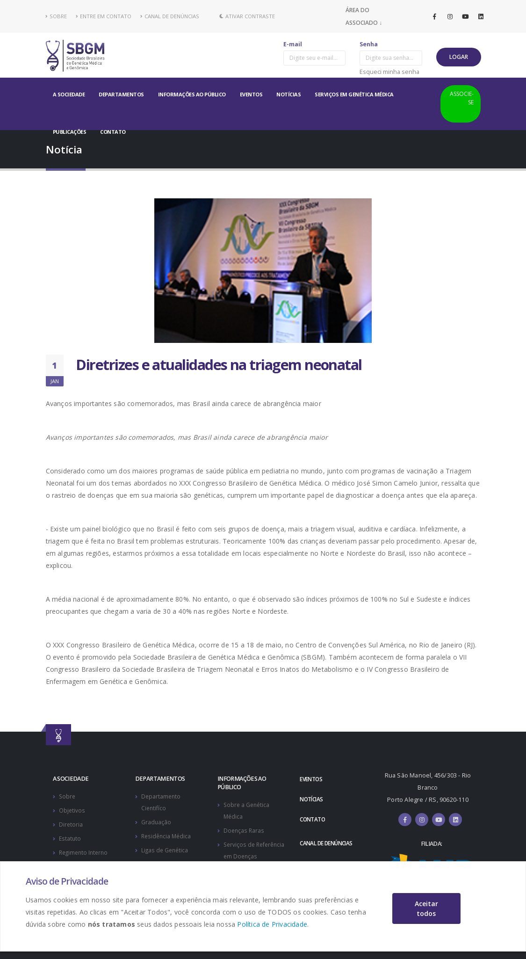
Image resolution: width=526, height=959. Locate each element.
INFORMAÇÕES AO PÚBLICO (192, 94)
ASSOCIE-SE (462, 98)
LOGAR (458, 57)
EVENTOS (251, 94)
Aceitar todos (426, 908)
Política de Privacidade (272, 924)
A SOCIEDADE (69, 94)
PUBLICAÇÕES (69, 131)
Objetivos (72, 810)
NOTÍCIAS (288, 94)
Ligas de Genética (165, 848)
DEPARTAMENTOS (121, 94)
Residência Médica (167, 834)
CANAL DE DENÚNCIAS (169, 16)
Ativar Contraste (247, 16)
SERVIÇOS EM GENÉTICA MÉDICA (354, 94)
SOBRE (56, 16)
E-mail (292, 44)
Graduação (156, 821)
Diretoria (71, 823)
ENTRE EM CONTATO (103, 16)
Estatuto (70, 837)
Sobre (67, 796)
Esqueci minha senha (389, 71)
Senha (369, 44)
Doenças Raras (244, 829)
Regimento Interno (85, 850)
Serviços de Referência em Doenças (243, 854)
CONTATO (113, 131)
